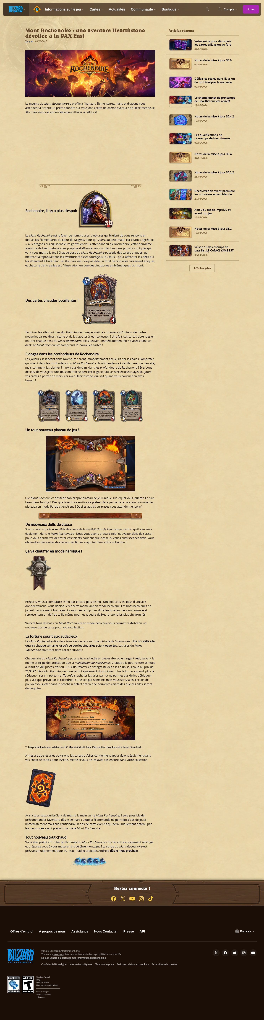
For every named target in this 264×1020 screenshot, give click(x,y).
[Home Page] (35, 9)
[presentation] (16, 9)
